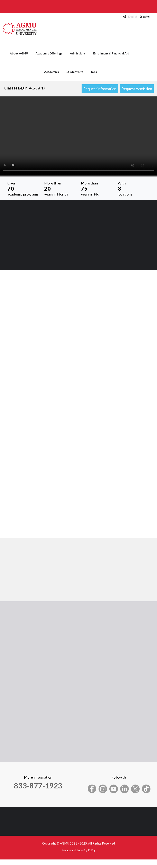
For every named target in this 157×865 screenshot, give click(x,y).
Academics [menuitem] (51, 71)
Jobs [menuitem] (94, 71)
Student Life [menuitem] (74, 71)
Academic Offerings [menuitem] (49, 53)
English (133, 16)
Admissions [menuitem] (78, 53)
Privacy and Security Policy (78, 850)
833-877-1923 (38, 785)
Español (145, 16)
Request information (99, 88)
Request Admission (136, 88)
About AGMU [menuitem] (19, 53)
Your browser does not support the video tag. (78, 135)
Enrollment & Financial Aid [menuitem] (111, 53)
